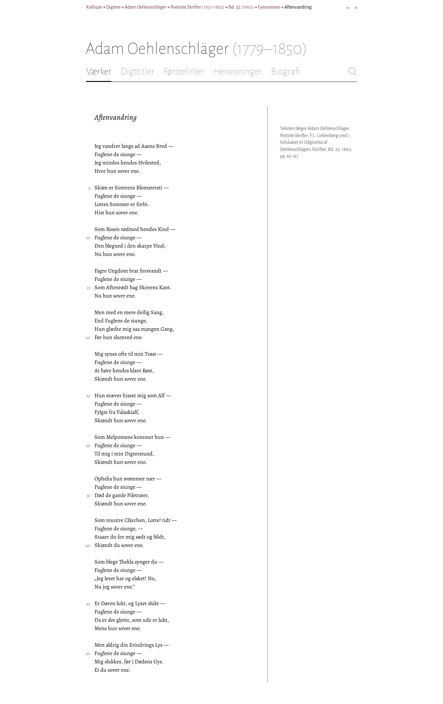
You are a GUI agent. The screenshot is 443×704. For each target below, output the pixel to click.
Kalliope (94, 7)
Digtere (113, 7)
